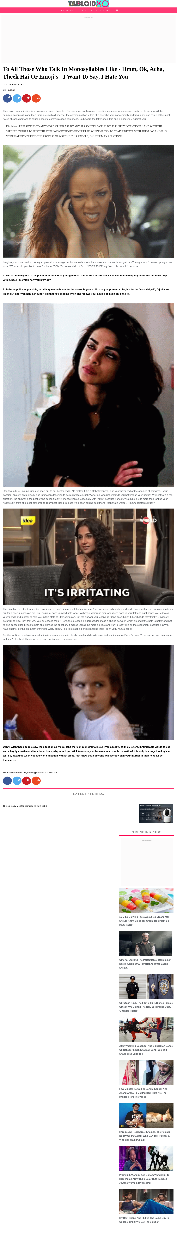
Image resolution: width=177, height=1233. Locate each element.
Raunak (11, 90)
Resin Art (68, 10)
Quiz (83, 10)
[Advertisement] (89, 39)
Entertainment (101, 10)
